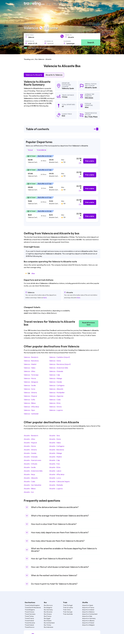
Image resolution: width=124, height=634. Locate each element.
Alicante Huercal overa (32, 460)
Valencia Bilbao (30, 403)
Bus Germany (48, 610)
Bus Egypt (47, 618)
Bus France (47, 616)
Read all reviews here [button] (88, 324)
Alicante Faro (54, 464)
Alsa (33, 273)
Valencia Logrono (56, 410)
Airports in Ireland (88, 610)
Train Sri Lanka (68, 607)
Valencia (65, 88)
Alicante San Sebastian (32, 485)
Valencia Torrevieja (31, 375)
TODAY (30, 150)
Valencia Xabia (29, 368)
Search (90, 42)
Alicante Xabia (55, 443)
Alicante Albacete (31, 478)
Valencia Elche (55, 403)
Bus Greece (48, 614)
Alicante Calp (54, 460)
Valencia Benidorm (31, 357)
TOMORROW (41, 150)
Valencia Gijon (29, 410)
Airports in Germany (89, 618)
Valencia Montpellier (57, 392)
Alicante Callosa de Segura (59, 481)
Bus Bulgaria (48, 607)
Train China (67, 610)
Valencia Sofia (29, 400)
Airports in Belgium (88, 625)
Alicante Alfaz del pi (56, 474)
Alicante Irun (29, 492)
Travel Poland (29, 621)
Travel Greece (29, 612)
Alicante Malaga (55, 453)
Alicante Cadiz (29, 481)
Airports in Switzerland (89, 614)
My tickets (95, 4)
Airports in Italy (87, 616)
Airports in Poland (88, 623)
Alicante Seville (30, 467)
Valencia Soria (29, 389)
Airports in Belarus (88, 612)
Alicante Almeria (30, 450)
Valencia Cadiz (55, 400)
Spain (71, 88)
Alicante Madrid (55, 457)
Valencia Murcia (30, 378)
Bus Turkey (47, 625)
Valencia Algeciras (56, 396)
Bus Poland (47, 621)
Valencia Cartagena (56, 385)
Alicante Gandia (30, 453)
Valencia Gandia (55, 382)
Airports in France (88, 607)
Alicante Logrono (56, 488)
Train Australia (68, 614)
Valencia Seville (30, 385)
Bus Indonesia (48, 627)
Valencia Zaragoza (31, 382)
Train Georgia (67, 612)
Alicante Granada (30, 457)
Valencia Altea (29, 371)
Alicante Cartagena (56, 446)
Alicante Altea (29, 439)
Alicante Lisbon (55, 471)
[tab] (62, 161)
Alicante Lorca (55, 478)
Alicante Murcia (30, 446)
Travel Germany (30, 614)
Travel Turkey (29, 616)
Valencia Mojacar (30, 396)
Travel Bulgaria (30, 610)
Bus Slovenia (48, 612)
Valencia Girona (55, 407)
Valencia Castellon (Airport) (59, 357)
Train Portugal (67, 605)
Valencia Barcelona (31, 361)
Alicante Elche (54, 467)
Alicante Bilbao (30, 488)
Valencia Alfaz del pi (31, 407)
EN (84, 4)
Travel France (29, 618)
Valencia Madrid (30, 364)
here (45, 298)
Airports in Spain (87, 605)
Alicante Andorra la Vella (33, 471)
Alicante (88, 87)
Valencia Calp (54, 375)
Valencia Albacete (56, 389)
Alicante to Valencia (54, 75)
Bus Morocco (48, 605)
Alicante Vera (54, 435)
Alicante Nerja (29, 474)
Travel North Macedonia (33, 607)
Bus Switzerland (49, 623)
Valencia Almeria (30, 392)
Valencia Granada (56, 371)
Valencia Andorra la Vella (58, 368)
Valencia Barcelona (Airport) (60, 364)
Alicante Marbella (56, 485)
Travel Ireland (29, 625)
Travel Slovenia (30, 623)
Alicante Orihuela (30, 464)
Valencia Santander (31, 414)
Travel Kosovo (29, 627)
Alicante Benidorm (31, 435)
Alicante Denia (55, 439)
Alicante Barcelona (56, 450)
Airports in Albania (88, 621)
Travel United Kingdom (32, 605)
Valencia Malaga (55, 378)
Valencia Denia (55, 361)
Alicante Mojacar (30, 443)
